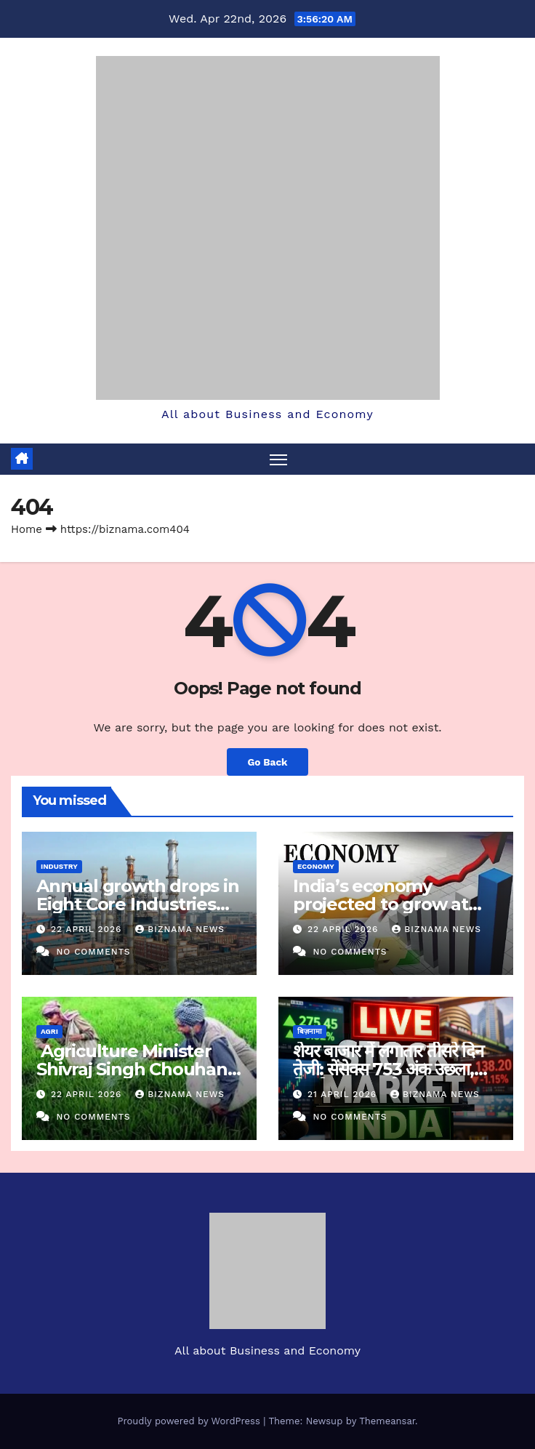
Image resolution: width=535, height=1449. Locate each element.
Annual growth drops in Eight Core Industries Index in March (137, 904)
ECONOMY (315, 866)
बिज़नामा (309, 1031)
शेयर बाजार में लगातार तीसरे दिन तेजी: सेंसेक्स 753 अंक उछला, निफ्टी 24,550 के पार (388, 1069)
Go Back (267, 762)
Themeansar (387, 1421)
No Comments (93, 952)
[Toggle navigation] (278, 459)
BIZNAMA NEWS (180, 929)
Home (26, 529)
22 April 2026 (88, 929)
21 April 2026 (343, 1094)
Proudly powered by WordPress (190, 1421)
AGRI (49, 1031)
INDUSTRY (59, 866)
